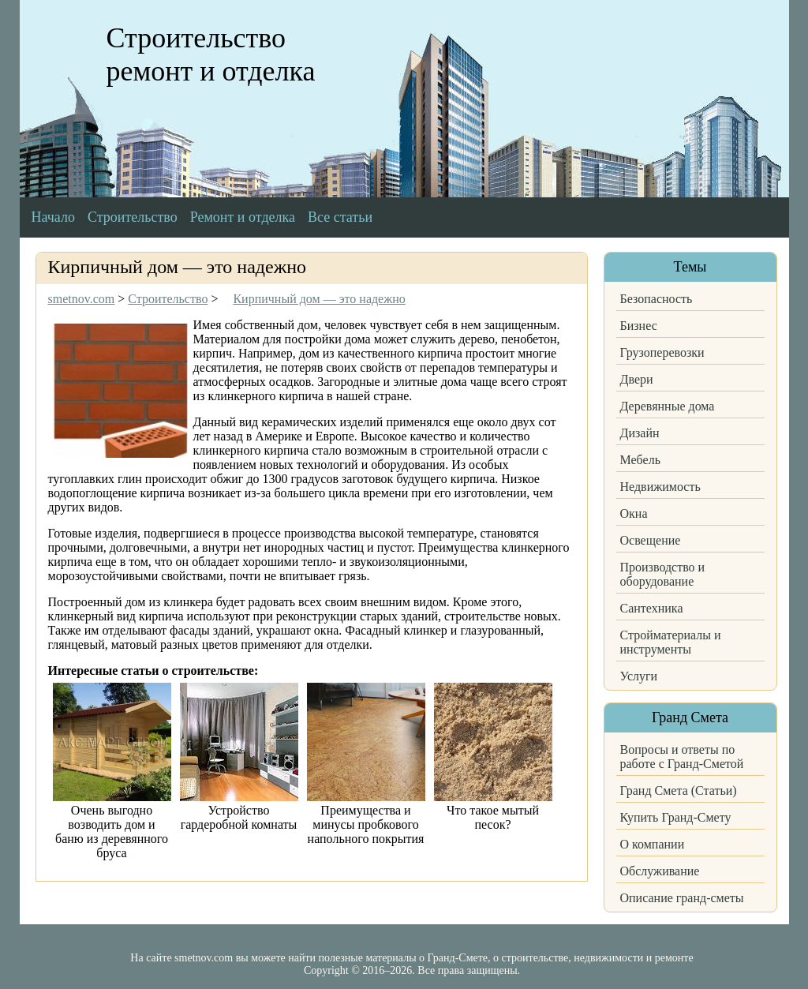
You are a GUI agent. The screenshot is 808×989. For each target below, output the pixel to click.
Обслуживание (660, 871)
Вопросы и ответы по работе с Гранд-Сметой (682, 756)
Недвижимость (660, 486)
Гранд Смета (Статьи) (678, 790)
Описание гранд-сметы (682, 898)
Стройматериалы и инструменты (670, 642)
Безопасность (656, 298)
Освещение (650, 540)
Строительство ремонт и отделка (211, 54)
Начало (53, 217)
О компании (652, 844)
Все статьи (340, 217)
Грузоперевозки (662, 352)
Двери (636, 379)
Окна (634, 513)
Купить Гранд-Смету (675, 817)
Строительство (133, 217)
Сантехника (651, 608)
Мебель (640, 459)
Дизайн (640, 433)
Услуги (639, 676)
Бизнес (638, 325)
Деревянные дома (667, 406)
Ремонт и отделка (242, 217)
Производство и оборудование (662, 574)
